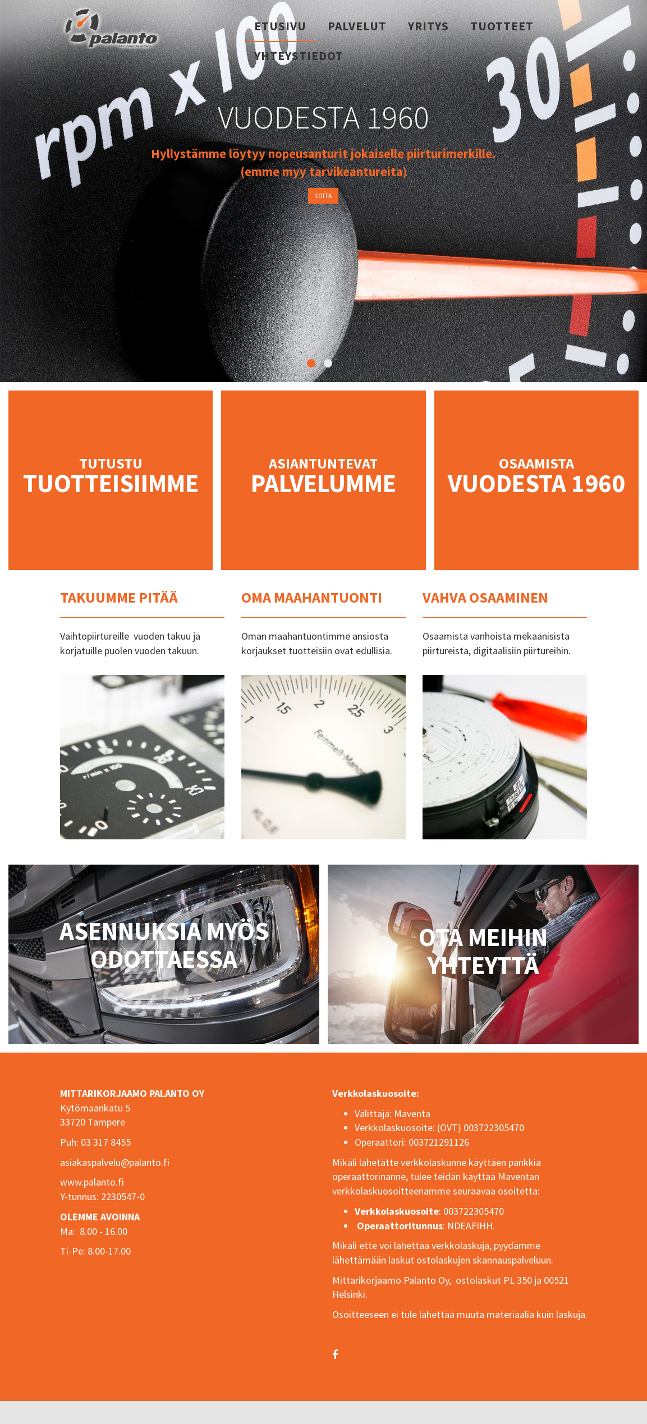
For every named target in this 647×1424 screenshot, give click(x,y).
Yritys (428, 26)
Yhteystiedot (298, 55)
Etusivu (280, 26)
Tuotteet (502, 26)
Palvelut (357, 26)
